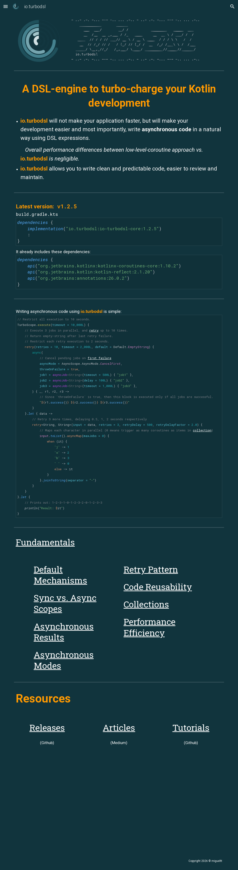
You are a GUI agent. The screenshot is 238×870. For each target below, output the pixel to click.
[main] (119, 95)
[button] (5, 6)
